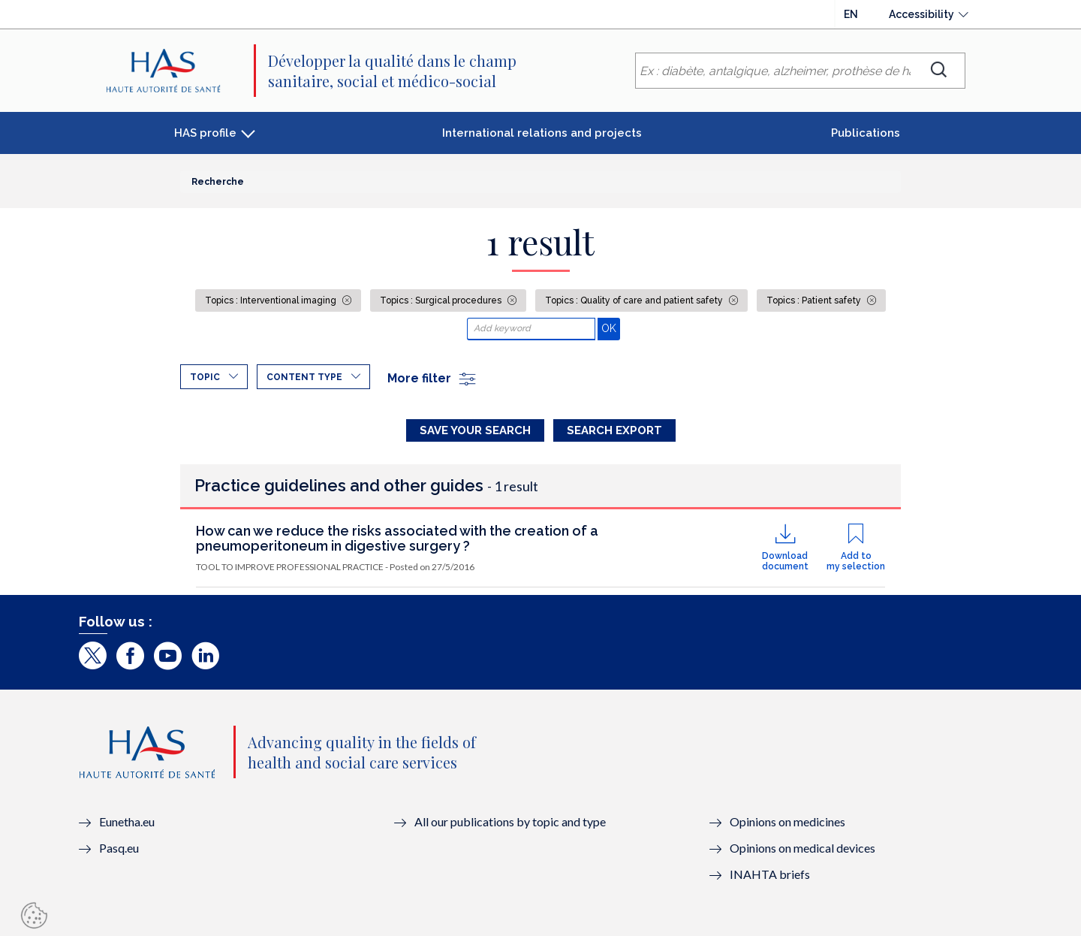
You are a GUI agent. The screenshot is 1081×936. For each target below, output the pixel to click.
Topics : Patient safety (814, 300)
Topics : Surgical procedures (442, 300)
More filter (432, 378)
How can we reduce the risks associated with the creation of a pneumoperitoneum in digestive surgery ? (397, 538)
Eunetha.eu (127, 821)
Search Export (614, 430)
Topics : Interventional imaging (272, 300)
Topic (205, 377)
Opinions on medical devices (802, 848)
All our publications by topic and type (510, 821)
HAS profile (205, 133)
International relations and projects (542, 133)
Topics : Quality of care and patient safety (635, 300)
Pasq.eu (119, 848)
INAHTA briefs (770, 874)
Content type (304, 377)
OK (610, 328)
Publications (865, 133)
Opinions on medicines (787, 821)
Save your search (475, 430)
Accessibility (921, 14)
